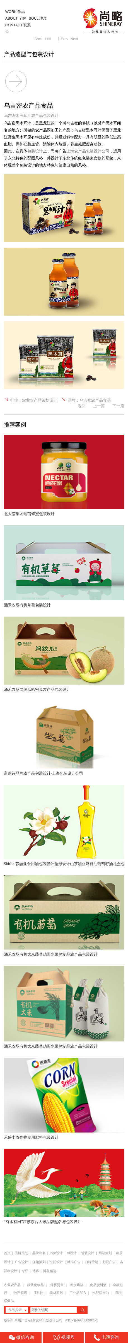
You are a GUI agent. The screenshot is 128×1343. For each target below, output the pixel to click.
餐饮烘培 (76, 1285)
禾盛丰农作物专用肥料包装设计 (31, 1137)
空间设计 (56, 1262)
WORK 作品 (15, 12)
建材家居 (56, 1293)
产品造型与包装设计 (29, 54)
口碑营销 (91, 1262)
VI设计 (72, 1253)
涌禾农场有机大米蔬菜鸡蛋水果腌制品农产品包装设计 (51, 954)
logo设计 (56, 1253)
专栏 (25, 1271)
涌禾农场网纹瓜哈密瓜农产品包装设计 (37, 689)
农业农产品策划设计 (39, 400)
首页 (7, 1253)
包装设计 (87, 1253)
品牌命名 (39, 1253)
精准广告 (74, 1262)
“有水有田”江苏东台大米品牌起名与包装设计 (42, 1222)
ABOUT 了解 (15, 18)
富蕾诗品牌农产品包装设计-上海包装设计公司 (43, 773)
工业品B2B (77, 1293)
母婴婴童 (57, 1285)
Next (74, 39)
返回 (82, 406)
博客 (35, 1271)
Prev (64, 39)
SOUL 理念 (38, 18)
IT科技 (38, 1293)
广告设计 (21, 1262)
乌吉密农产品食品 (95, 400)
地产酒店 (20, 1293)
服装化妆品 (35, 1285)
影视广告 (109, 1262)
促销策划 (39, 1262)
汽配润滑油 (100, 1293)
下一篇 (118, 406)
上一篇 (99, 406)
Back (39, 39)
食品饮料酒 (98, 1285)
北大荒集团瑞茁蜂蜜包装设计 (29, 514)
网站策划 (105, 1253)
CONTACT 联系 (18, 25)
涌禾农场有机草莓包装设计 (27, 605)
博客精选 (49, 1271)
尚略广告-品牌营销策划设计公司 (39, 1320)
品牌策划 (21, 1253)
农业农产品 (12, 1285)
